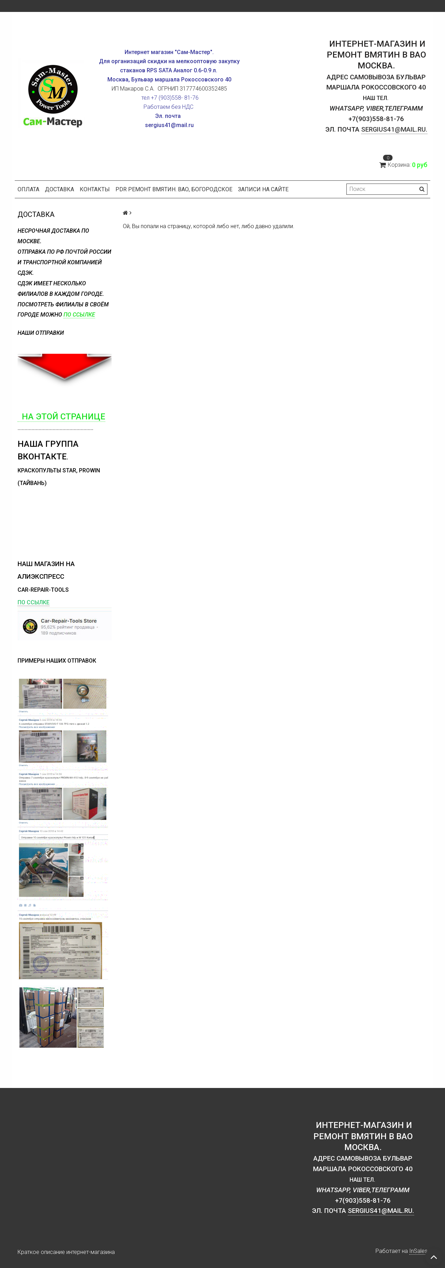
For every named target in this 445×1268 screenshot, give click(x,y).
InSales (418, 1251)
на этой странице (61, 416)
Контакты (95, 189)
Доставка (59, 189)
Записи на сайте (263, 189)
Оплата (28, 189)
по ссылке (79, 314)
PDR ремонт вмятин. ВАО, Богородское (173, 189)
